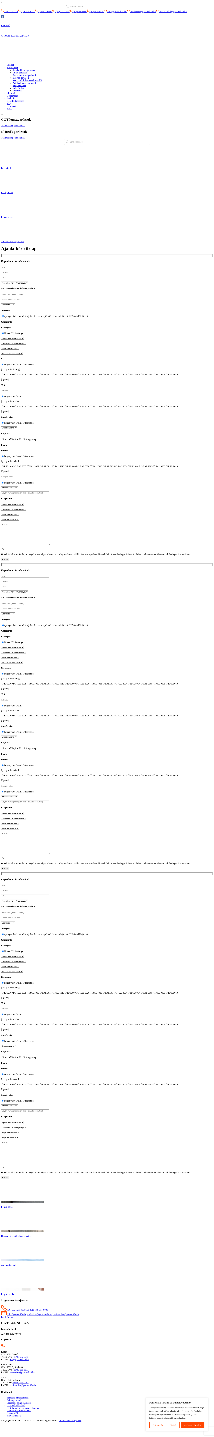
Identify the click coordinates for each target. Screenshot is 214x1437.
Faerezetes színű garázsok (24, 75)
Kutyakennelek (19, 85)
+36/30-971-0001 (21, 1395)
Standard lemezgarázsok (24, 70)
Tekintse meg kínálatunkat (13, 125)
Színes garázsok (20, 72)
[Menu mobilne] (2, 114)
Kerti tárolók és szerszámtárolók (27, 80)
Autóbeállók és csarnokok (24, 83)
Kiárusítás (17, 90)
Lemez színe (107, 206)
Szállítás (11, 98)
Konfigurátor (107, 181)
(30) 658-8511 (27, 1322)
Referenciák (12, 96)
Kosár (9, 108)
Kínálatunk (107, 157)
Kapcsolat (11, 106)
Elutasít (173, 1425)
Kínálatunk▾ (12, 67)
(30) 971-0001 (41, 1322)
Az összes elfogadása (192, 1425)
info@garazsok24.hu (115, 11)
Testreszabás (158, 1425)
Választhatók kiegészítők (107, 230)
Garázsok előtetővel (16, 1418)
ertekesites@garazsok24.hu (141, 11)
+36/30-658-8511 (21, 1382)
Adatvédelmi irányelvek (70, 1433)
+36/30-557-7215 (21, 1370)
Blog (9, 103)
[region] (176, 1414)
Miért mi (11, 93)
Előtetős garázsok (21, 78)
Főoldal (10, 65)
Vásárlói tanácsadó (15, 101)
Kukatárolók (18, 88)
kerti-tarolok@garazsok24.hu (171, 11)
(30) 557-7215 (14, 1322)
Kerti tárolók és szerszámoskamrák (23, 1421)
